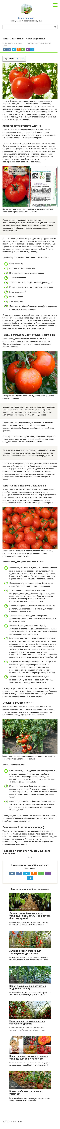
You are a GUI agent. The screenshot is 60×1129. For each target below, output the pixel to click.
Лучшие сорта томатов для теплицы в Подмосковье (25, 952)
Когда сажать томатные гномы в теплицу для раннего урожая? (28, 1057)
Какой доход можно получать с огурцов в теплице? (27, 987)
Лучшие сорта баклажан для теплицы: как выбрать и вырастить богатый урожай (30, 916)
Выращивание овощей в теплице (38, 43)
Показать (20, 59)
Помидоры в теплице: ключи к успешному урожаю (27, 1022)
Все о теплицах (26, 18)
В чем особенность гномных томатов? (26, 1092)
